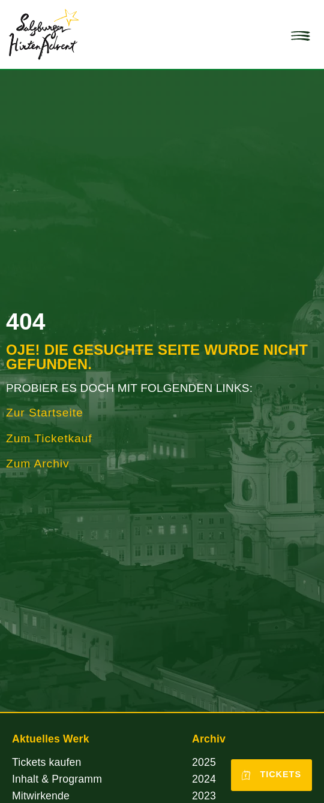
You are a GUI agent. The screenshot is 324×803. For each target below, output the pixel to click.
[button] (300, 34)
